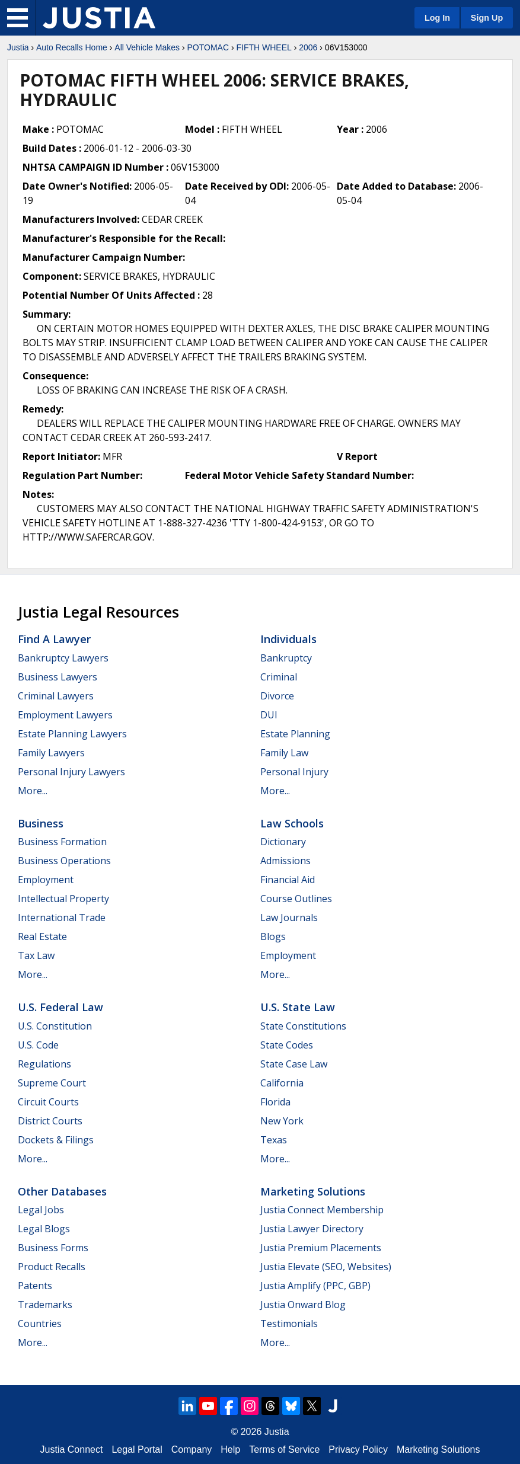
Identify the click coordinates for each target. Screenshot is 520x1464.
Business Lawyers (57, 676)
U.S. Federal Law (60, 1007)
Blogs (273, 936)
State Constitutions (303, 1026)
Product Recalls (51, 1266)
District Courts (50, 1120)
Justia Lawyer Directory (311, 1228)
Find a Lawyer (54, 639)
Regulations (44, 1063)
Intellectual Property (63, 898)
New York (282, 1120)
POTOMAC (208, 47)
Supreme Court (52, 1082)
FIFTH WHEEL (263, 47)
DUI (268, 714)
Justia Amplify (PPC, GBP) (315, 1285)
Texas (273, 1139)
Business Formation (62, 841)
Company (191, 1449)
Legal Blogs (44, 1228)
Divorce (277, 695)
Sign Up (487, 18)
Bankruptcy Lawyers (63, 657)
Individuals (288, 639)
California (282, 1082)
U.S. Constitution (55, 1026)
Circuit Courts (48, 1101)
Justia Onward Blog (303, 1304)
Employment (46, 879)
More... (32, 790)
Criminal (278, 676)
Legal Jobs (41, 1209)
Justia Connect (71, 1449)
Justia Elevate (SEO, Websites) (325, 1266)
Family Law (284, 752)
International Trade (62, 917)
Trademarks (45, 1304)
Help (230, 1449)
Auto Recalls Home (71, 47)
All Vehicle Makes (147, 47)
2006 (308, 47)
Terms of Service (284, 1449)
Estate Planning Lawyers (72, 733)
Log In (437, 18)
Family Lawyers (51, 752)
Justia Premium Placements (320, 1247)
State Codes (286, 1044)
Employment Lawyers (65, 714)
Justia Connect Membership (322, 1209)
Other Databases (62, 1191)
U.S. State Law (297, 1007)
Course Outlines (296, 898)
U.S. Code (38, 1044)
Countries (40, 1323)
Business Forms (53, 1247)
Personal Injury (294, 771)
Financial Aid (287, 879)
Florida (275, 1101)
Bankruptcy (286, 657)
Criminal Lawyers (56, 695)
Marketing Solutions (312, 1191)
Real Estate (42, 936)
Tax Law (36, 955)
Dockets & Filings (56, 1139)
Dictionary (283, 841)
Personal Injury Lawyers (71, 771)
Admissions (285, 860)
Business (40, 823)
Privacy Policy (358, 1449)
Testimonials (289, 1323)
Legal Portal (136, 1449)
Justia (18, 47)
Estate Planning (295, 733)
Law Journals (289, 917)
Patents (35, 1285)
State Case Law (293, 1063)
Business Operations (64, 860)
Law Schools (292, 823)
